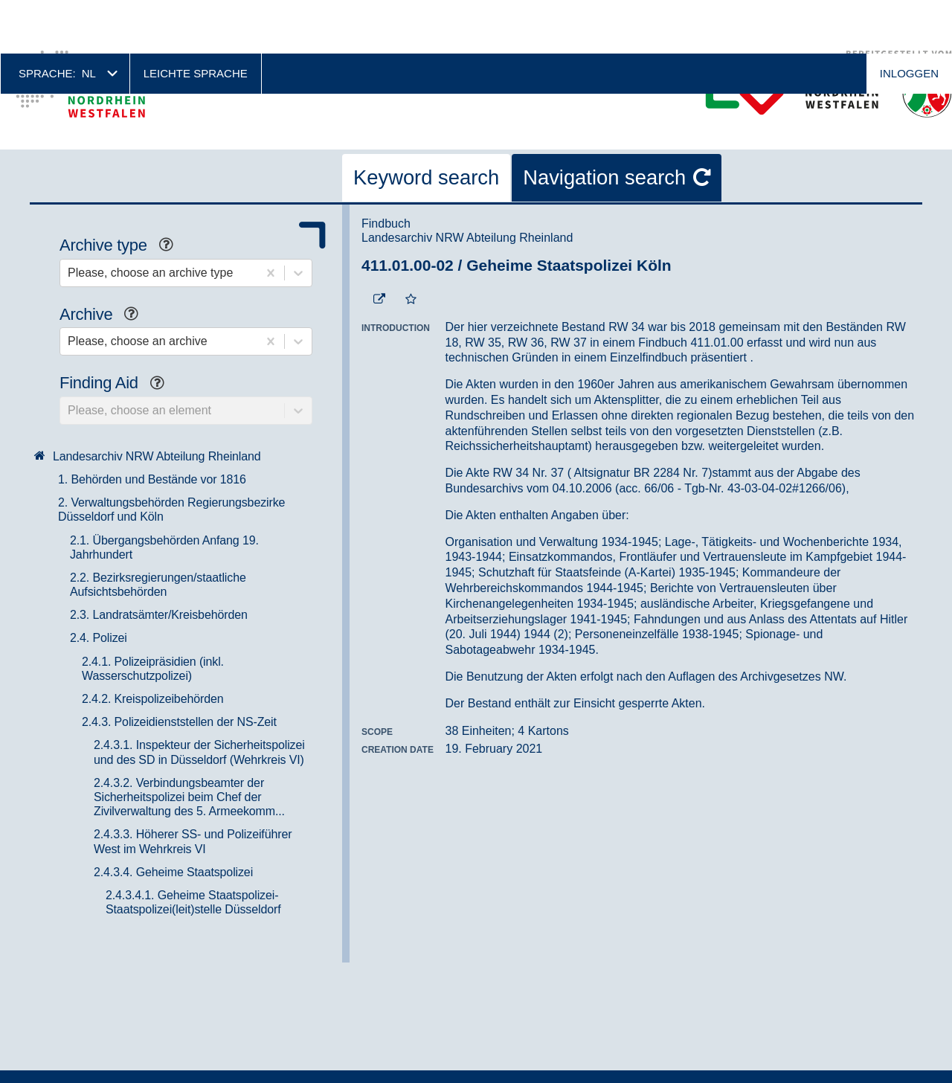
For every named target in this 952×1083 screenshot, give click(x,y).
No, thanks (898, 1052)
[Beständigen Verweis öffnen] (379, 246)
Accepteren (854, 1052)
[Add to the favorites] (411, 246)
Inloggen (909, 19)
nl (89, 19)
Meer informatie (221, 1070)
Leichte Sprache (196, 19)
